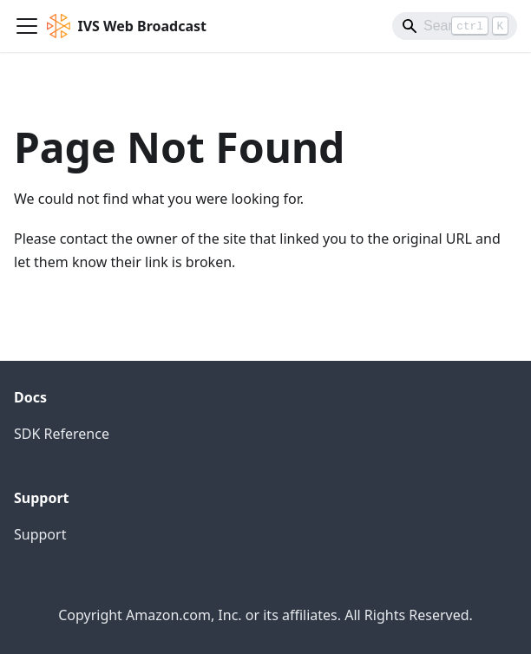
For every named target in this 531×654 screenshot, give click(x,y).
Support (40, 534)
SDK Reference (61, 433)
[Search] (454, 26)
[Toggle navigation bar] (27, 26)
